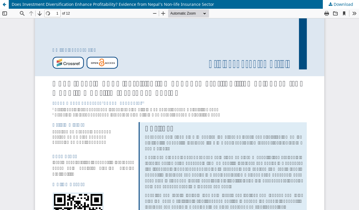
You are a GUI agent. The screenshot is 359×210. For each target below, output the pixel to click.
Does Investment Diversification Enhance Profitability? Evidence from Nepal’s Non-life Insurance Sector (113, 4)
